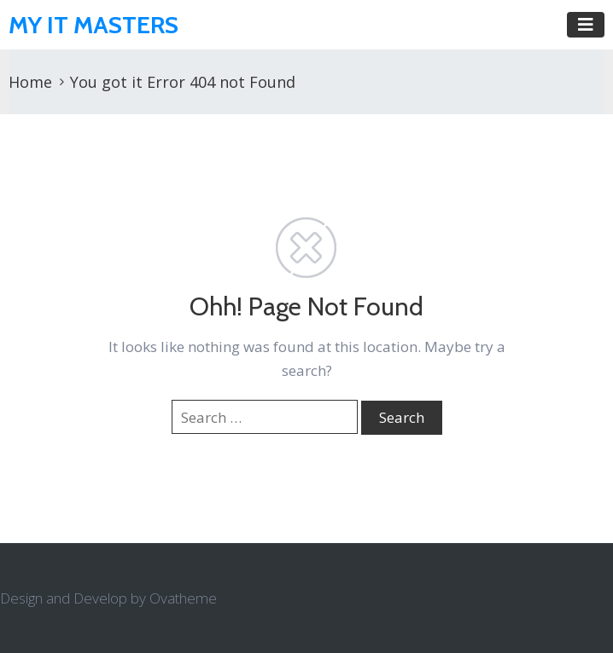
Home (30, 82)
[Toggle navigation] (585, 25)
